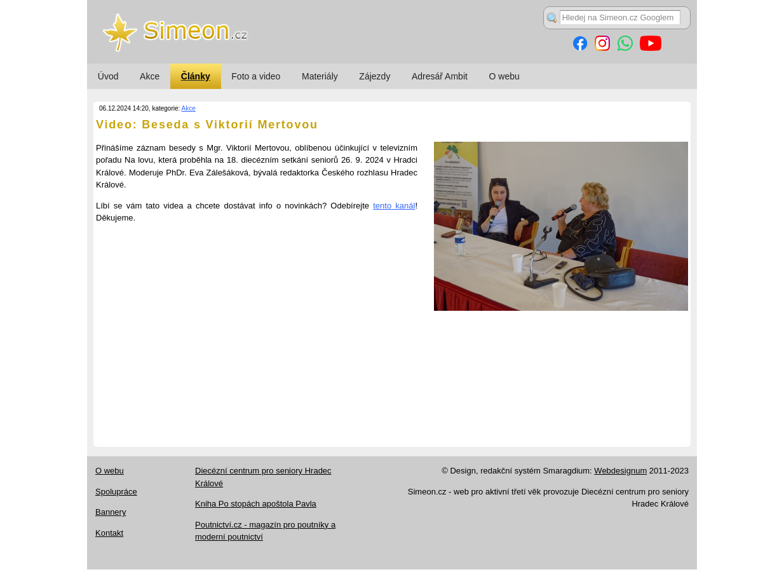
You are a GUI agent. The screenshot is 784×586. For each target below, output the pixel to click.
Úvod (108, 76)
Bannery (110, 512)
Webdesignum (620, 470)
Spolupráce (116, 491)
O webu (504, 76)
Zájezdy (374, 76)
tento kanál (394, 205)
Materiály (320, 76)
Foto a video (255, 76)
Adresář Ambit (440, 76)
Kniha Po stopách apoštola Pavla (255, 503)
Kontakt (109, 533)
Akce (149, 76)
